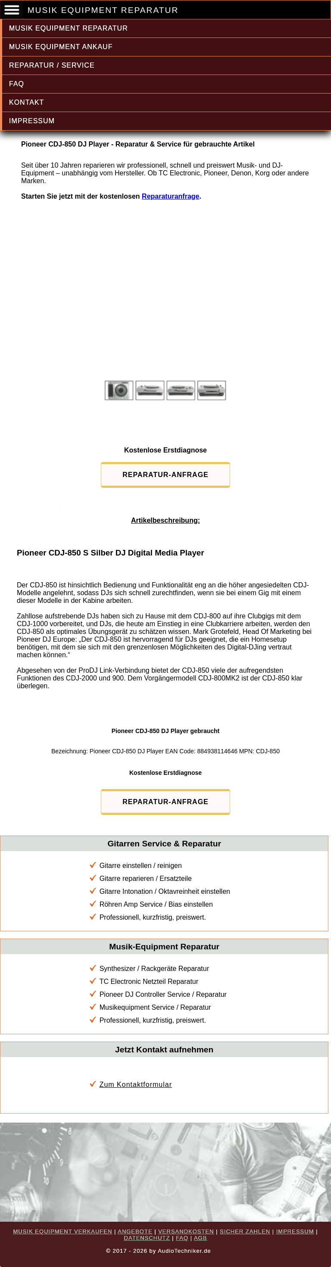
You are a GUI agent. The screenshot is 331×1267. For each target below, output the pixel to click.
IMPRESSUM (32, 121)
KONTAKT (26, 102)
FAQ (16, 83)
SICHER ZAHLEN (245, 1231)
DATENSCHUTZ (147, 1238)
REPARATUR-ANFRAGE (165, 474)
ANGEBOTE (135, 1231)
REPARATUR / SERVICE (52, 65)
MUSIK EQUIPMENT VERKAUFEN (62, 1231)
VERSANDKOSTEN (186, 1231)
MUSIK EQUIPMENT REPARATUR (68, 28)
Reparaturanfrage (170, 196)
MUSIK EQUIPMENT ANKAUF (60, 46)
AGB (200, 1238)
